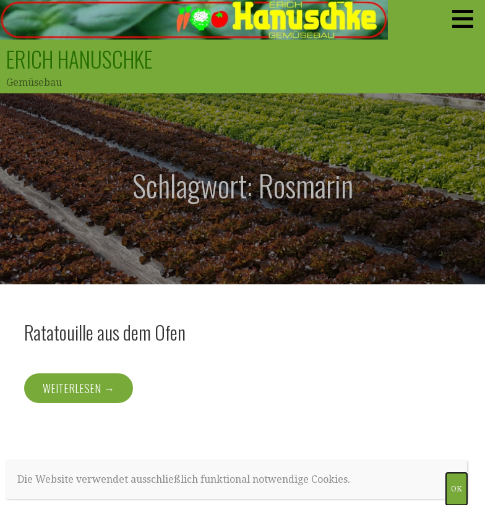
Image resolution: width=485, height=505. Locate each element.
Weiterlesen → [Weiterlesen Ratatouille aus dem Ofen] (78, 388)
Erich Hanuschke (79, 59)
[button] (467, 18)
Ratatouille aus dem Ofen (105, 332)
